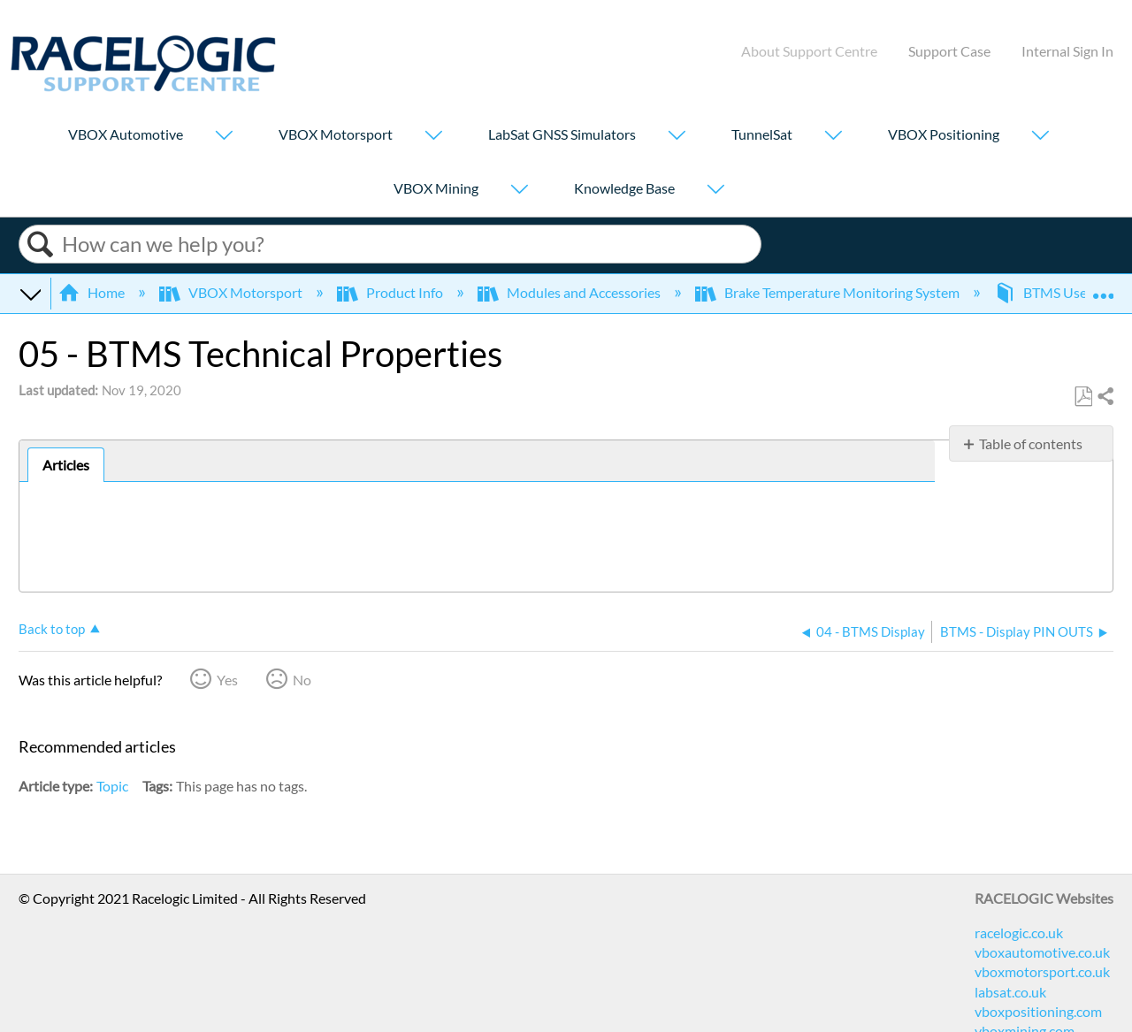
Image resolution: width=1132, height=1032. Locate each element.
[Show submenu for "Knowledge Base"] (715, 190)
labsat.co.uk (1010, 991)
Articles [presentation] (65, 464)
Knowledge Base (624, 188)
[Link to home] (143, 86)
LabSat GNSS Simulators (562, 134)
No (302, 679)
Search (41, 245)
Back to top (52, 629)
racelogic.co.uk (1019, 932)
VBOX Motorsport (336, 134)
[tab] (65, 465)
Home (92, 292)
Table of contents (1030, 443)
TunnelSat (761, 134)
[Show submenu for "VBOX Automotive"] (224, 136)
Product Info (391, 292)
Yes (227, 679)
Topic (112, 785)
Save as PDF (1083, 397)
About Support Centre (809, 50)
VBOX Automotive (125, 134)
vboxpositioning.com (1038, 1011)
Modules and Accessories (570, 292)
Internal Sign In (1067, 50)
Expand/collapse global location (1102, 287)
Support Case (949, 50)
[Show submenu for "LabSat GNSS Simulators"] (677, 136)
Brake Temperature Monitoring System (828, 292)
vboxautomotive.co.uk (1042, 952)
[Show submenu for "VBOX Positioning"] (1040, 136)
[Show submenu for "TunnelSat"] (833, 136)
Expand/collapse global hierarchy (30, 292)
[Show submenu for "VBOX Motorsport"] (433, 136)
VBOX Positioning (943, 134)
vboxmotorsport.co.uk (1042, 971)
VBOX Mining (436, 188)
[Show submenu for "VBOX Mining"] (519, 190)
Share (1104, 397)
